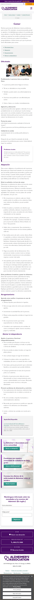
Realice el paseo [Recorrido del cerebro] (10, 483)
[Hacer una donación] (17, 534)
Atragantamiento (9, 53)
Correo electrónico (7, 505)
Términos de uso (8, 573)
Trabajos (7, 570)
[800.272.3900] (17, 542)
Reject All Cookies (17, 593)
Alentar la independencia (11, 55)
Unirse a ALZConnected (12, 466)
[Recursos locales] (17, 549)
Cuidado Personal (26, 15)
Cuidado (18, 15)
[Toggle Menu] (31, 8)
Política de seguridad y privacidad (19, 570)
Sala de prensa (17, 573)
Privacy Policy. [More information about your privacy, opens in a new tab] (17, 587)
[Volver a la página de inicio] (10, 8)
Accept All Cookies (17, 597)
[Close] (32, 576)
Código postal (5, 512)
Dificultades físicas (9, 47)
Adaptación (7, 50)
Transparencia (25, 573)
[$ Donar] (29, 4)
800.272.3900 (25, 1)
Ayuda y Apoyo (12, 15)
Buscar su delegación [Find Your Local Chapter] (12, 448)
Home (5, 15)
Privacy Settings (17, 589)
